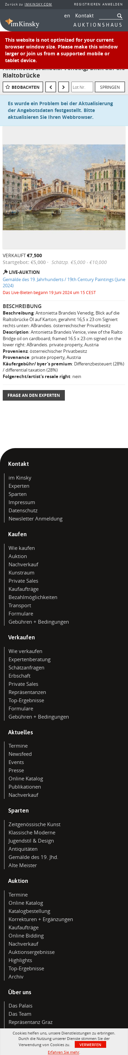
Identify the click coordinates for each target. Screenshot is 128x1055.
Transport (20, 605)
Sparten (18, 493)
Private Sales (23, 580)
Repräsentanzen (27, 692)
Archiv (16, 976)
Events (16, 762)
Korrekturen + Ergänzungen (41, 919)
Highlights (20, 960)
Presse (16, 770)
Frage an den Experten (34, 395)
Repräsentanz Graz (31, 1021)
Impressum (22, 502)
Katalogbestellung (29, 910)
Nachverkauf (23, 564)
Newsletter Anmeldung (35, 518)
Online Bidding (26, 935)
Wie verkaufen (25, 651)
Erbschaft (19, 675)
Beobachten (26, 87)
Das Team (20, 1013)
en (67, 15)
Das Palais (20, 1005)
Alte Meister (23, 865)
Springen (110, 87)
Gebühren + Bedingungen (39, 621)
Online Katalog (26, 778)
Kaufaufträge (24, 588)
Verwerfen (90, 1044)
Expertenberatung (30, 659)
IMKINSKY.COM (38, 4)
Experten (19, 485)
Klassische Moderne (32, 832)
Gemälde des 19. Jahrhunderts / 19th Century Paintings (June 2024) (64, 282)
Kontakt (84, 15)
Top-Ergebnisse (26, 700)
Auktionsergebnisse (32, 951)
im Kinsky (20, 477)
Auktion (18, 556)
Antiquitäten (23, 848)
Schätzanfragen (26, 667)
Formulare (21, 613)
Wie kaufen (22, 547)
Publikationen (25, 786)
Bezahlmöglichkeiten (33, 597)
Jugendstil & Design (31, 840)
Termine (18, 745)
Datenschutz (23, 510)
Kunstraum (21, 572)
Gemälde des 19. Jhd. (33, 856)
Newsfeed (20, 753)
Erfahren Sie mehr (63, 1052)
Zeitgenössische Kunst (34, 824)
